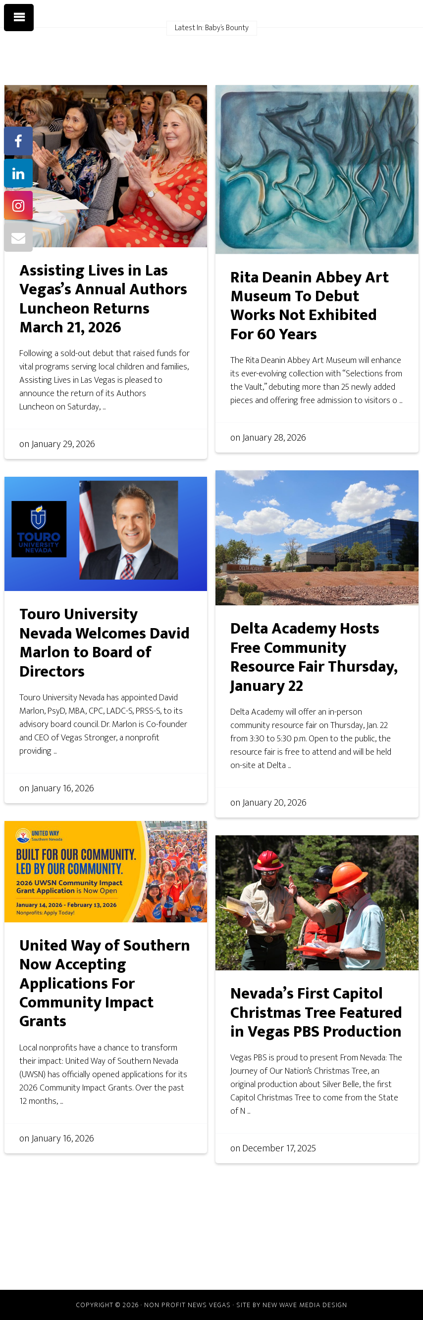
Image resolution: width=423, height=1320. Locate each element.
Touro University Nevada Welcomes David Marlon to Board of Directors (104, 642)
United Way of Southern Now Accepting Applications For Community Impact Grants (104, 984)
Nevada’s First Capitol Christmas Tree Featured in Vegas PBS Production (316, 1013)
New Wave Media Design (305, 1305)
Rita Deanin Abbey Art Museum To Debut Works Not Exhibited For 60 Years (309, 306)
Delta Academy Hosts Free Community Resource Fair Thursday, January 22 (314, 657)
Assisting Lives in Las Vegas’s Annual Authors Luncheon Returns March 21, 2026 (103, 299)
